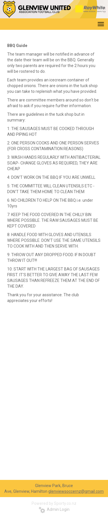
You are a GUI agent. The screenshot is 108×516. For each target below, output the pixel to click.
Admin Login (54, 509)
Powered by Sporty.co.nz (54, 503)
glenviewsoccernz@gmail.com (76, 491)
